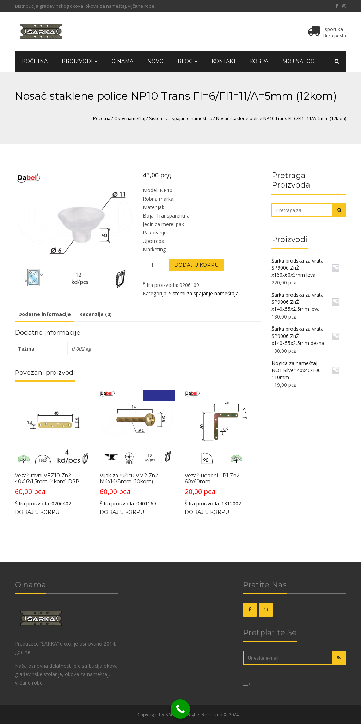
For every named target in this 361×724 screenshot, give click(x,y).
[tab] (44, 315)
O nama (122, 61)
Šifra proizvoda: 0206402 (52, 448)
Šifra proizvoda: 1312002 (222, 448)
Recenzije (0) (95, 314)
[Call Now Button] (180, 709)
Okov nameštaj (129, 118)
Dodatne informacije (44, 314)
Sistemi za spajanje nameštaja (180, 118)
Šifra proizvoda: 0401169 (137, 448)
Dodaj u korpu (196, 265)
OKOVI (129, 714)
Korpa (259, 61)
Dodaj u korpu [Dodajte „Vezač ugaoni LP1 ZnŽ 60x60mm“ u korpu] (207, 512)
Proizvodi (79, 61)
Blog (187, 61)
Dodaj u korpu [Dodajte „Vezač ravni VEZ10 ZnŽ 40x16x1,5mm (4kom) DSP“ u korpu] (37, 512)
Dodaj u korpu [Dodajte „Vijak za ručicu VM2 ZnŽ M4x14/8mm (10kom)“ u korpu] (122, 512)
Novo (155, 61)
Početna (35, 61)
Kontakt (224, 61)
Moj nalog (298, 61)
